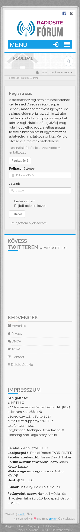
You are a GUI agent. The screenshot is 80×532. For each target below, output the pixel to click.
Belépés (17, 214)
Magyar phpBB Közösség (43, 526)
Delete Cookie (20, 365)
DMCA (14, 341)
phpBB (21, 514)
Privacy (15, 334)
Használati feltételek (24, 148)
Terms (14, 349)
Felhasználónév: (22, 168)
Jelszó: (14, 184)
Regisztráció (20, 160)
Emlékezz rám (22, 201)
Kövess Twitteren (37, 244)
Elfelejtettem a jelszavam (28, 223)
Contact (16, 357)
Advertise (17, 326)
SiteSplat (53, 518)
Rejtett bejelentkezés (28, 206)
